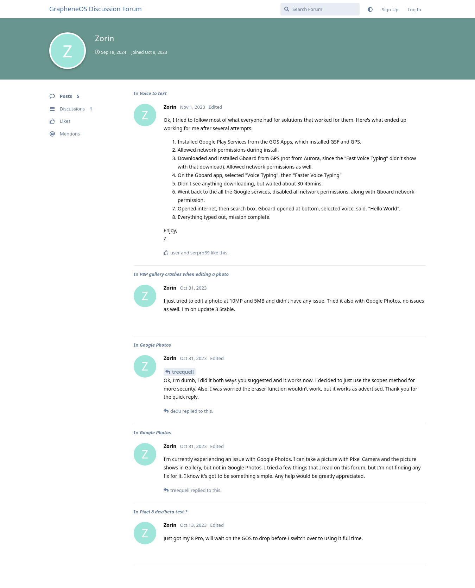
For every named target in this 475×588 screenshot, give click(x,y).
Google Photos (155, 345)
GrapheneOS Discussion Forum (95, 9)
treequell (183, 371)
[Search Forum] (320, 9)
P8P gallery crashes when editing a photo (184, 274)
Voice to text (153, 93)
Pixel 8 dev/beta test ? (163, 511)
